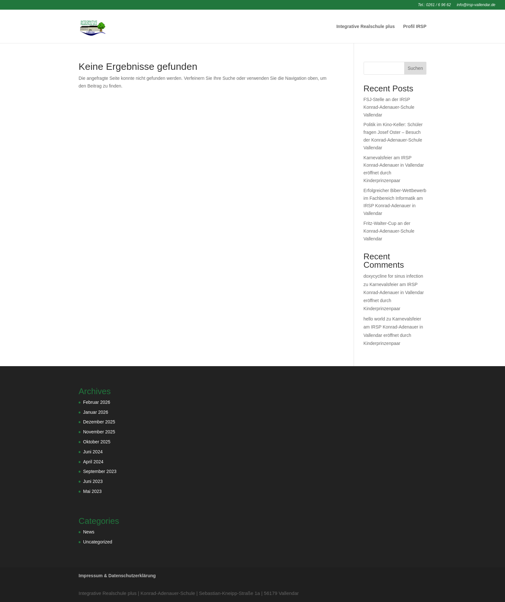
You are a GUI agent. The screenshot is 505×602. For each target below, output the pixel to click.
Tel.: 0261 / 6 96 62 (434, 5)
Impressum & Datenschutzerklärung (117, 575)
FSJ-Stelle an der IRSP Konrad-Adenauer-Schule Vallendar (389, 107)
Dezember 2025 (99, 421)
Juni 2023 (93, 481)
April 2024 (93, 461)
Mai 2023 (92, 491)
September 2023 (100, 471)
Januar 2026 (95, 412)
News (88, 531)
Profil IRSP (414, 26)
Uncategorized (97, 541)
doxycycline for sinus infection (393, 276)
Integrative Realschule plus (365, 26)
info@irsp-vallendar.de (476, 5)
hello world (374, 318)
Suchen (415, 68)
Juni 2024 (93, 451)
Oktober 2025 (96, 441)
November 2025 (99, 431)
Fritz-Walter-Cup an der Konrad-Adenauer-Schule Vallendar (389, 231)
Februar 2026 (96, 402)
